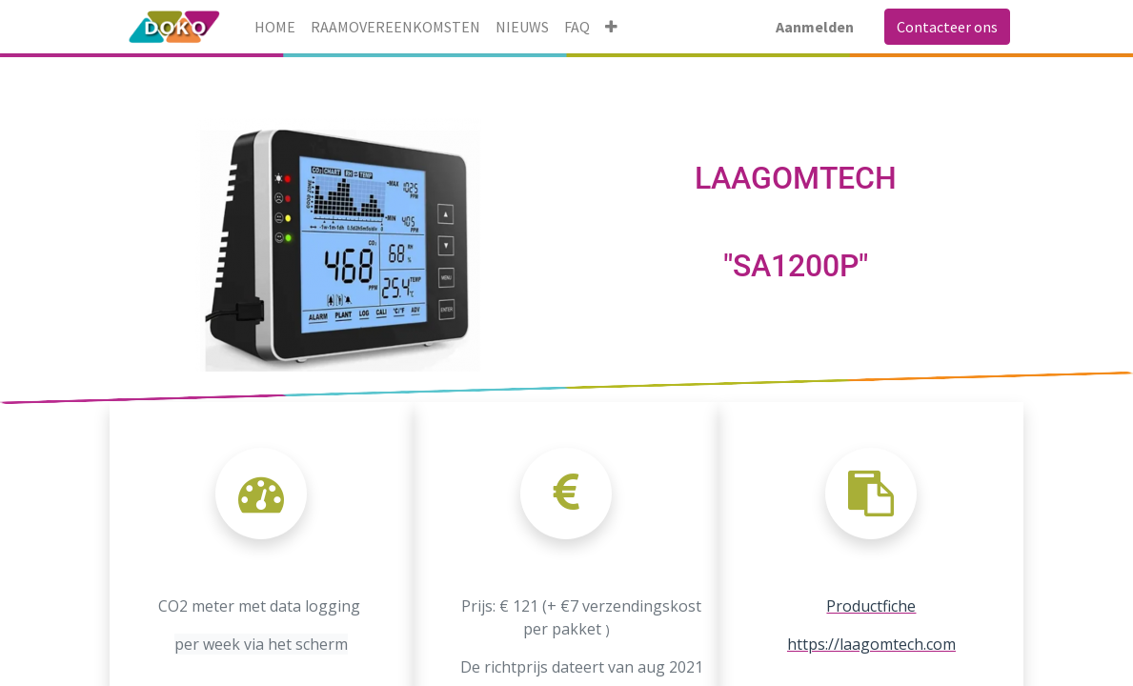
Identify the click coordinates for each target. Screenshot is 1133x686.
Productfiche (871, 605)
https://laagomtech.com (871, 644)
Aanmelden (815, 26)
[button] (611, 27)
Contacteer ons (947, 26)
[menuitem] (275, 27)
